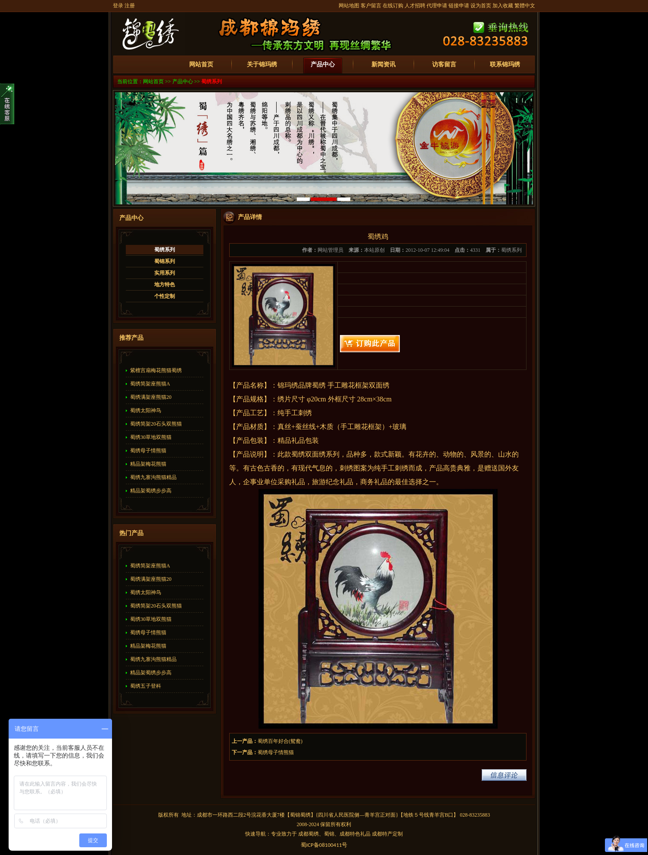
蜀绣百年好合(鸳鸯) (280, 741)
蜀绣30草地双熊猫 (150, 437)
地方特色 (164, 285)
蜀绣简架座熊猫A (150, 384)
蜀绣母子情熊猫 (148, 451)
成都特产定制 (387, 834)
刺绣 (305, 413)
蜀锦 (295, 815)
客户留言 (371, 6)
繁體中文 (524, 6)
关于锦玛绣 (262, 64)
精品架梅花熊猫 (148, 464)
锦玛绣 (287, 385)
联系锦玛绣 (505, 64)
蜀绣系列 (211, 81)
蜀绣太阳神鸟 (145, 410)
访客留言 (444, 64)
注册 (130, 6)
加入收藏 (502, 6)
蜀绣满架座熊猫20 (150, 397)
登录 (118, 6)
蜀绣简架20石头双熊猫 (156, 424)
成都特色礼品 (355, 834)
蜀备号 (324, 845)
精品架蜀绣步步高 (150, 491)
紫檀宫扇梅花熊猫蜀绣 (156, 370)
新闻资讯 (383, 64)
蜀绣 (319, 385)
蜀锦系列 (164, 261)
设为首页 (480, 6)
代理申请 (437, 6)
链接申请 (459, 6)
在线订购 (393, 6)
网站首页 (201, 64)
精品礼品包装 (298, 440)
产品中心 (323, 64)
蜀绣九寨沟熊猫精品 (153, 477)
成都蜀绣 (308, 834)
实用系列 (164, 273)
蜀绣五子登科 (145, 686)
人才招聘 (415, 6)
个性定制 (164, 296)
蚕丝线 (305, 426)
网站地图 (349, 6)
